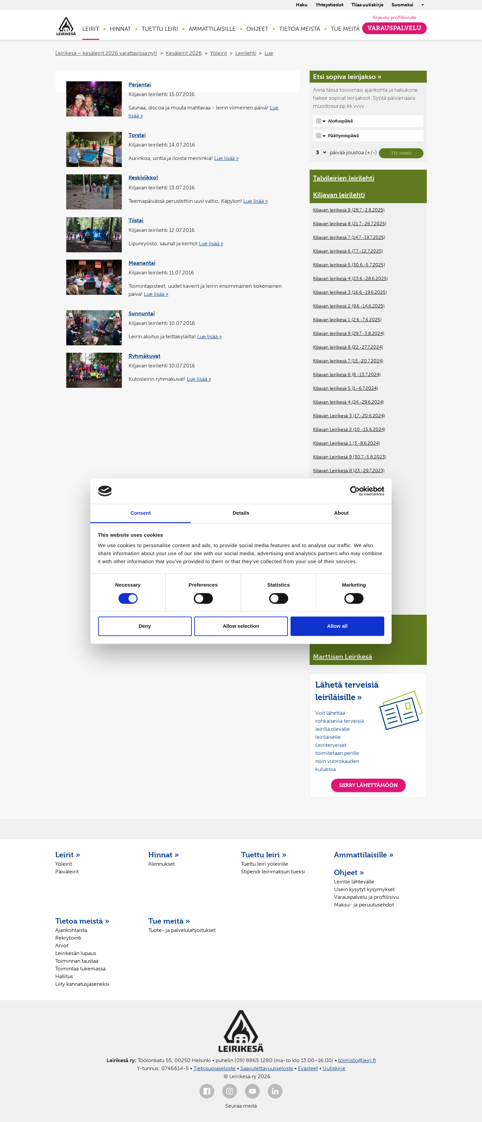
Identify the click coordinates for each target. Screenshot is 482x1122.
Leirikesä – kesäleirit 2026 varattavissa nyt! (106, 53)
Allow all (337, 626)
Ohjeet (257, 28)
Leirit (90, 28)
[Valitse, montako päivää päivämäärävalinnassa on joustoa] (320, 152)
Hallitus (64, 976)
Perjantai (140, 84)
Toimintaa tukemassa (80, 968)
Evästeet (308, 1068)
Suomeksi (402, 5)
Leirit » (67, 854)
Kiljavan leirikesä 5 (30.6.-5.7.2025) (349, 265)
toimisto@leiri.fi (357, 1060)
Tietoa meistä (299, 28)
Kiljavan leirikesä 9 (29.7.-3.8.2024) (348, 333)
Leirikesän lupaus (75, 953)
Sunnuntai (142, 313)
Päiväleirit (67, 871)
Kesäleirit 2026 (184, 53)
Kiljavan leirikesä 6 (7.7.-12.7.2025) (348, 251)
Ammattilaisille (212, 28)
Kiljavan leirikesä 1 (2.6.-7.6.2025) (347, 320)
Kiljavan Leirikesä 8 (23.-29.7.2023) (349, 470)
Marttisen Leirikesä (342, 657)
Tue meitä (345, 28)
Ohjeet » (349, 872)
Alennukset (161, 864)
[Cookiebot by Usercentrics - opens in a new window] (355, 491)
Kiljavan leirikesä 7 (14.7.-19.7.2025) (349, 237)
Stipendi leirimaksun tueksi (273, 871)
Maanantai (142, 263)
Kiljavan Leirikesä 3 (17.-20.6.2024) (349, 416)
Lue (268, 53)
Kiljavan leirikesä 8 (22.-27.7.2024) (348, 347)
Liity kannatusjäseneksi (82, 984)
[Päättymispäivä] (368, 136)
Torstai (137, 135)
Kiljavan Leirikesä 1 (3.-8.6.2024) (346, 443)
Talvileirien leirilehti (343, 178)
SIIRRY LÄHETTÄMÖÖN (368, 785)
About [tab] (341, 513)
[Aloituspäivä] (368, 121)
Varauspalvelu (394, 28)
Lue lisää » (226, 158)
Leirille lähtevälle (354, 881)
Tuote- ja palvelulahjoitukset (182, 930)
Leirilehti (245, 53)
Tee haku (401, 153)
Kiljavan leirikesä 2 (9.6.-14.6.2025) (349, 306)
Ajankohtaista (71, 930)
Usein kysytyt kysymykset (364, 889)
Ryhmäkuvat (144, 356)
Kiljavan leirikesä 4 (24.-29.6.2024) (348, 402)
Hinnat (120, 28)
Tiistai (136, 220)
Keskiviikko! (143, 177)
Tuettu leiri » (264, 854)
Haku (302, 5)
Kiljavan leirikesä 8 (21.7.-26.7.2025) (349, 224)
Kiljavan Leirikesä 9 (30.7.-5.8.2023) (349, 457)
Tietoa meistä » (82, 921)
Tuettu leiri (160, 28)
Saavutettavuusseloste (266, 1068)
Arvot (61, 945)
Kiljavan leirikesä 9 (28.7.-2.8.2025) (349, 210)
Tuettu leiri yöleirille (264, 864)
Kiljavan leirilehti (339, 195)
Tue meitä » (169, 921)
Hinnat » (163, 854)
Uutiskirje (334, 1068)
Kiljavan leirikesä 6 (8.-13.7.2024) (347, 374)
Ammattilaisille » (364, 854)
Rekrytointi (68, 938)
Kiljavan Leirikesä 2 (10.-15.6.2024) (349, 429)
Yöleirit (218, 53)
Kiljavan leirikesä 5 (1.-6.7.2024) (345, 388)
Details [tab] (241, 513)
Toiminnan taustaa (76, 961)
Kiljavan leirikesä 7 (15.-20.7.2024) (348, 361)
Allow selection (241, 626)
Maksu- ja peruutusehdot (364, 904)
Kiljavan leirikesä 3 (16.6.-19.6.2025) (350, 292)
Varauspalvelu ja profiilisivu (366, 897)
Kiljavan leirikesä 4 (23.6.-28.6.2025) (350, 278)
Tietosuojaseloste (214, 1068)
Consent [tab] (141, 513)
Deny (145, 626)
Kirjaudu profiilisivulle (394, 17)
